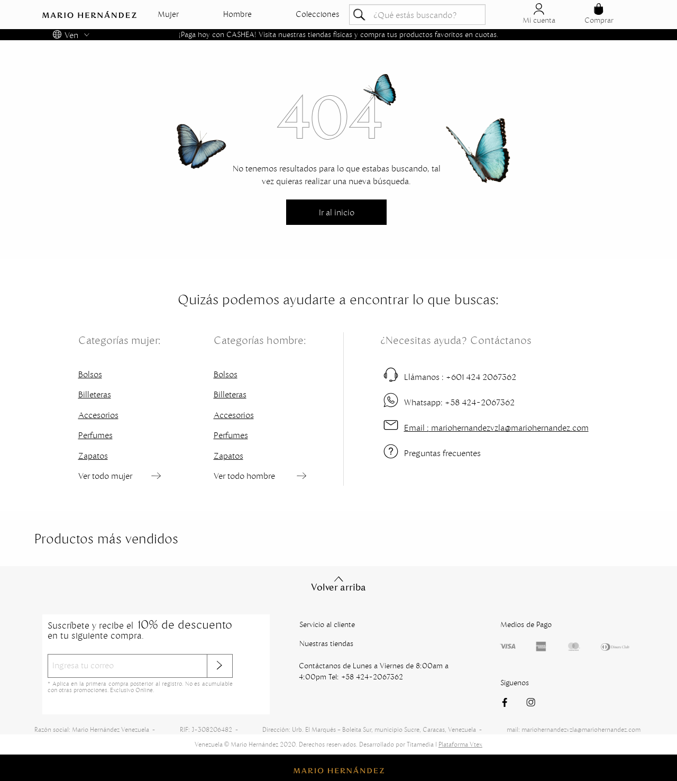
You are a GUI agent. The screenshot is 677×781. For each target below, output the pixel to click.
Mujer (168, 14)
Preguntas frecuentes (442, 453)
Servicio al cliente (327, 624)
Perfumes (95, 435)
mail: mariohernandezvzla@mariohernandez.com (574, 729)
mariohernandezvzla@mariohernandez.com (496, 427)
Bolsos (90, 374)
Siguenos (514, 682)
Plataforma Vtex (460, 744)
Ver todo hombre (244, 475)
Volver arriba (338, 584)
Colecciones (318, 14)
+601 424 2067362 (460, 376)
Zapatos (93, 455)
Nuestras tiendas (326, 643)
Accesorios (98, 415)
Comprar (599, 14)
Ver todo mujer (105, 475)
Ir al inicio (336, 212)
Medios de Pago (526, 624)
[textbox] (417, 14)
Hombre (237, 14)
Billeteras (94, 394)
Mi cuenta (539, 14)
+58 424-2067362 (459, 402)
